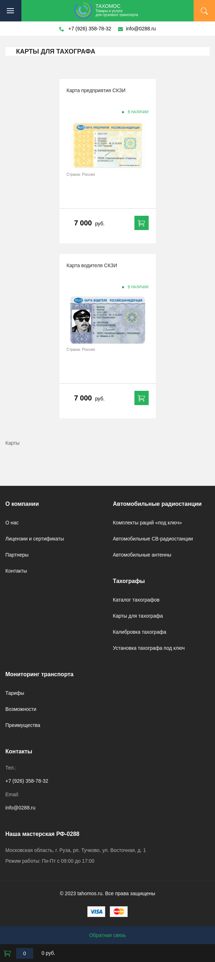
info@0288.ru (141, 28)
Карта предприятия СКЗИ (96, 90)
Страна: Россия (81, 174)
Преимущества (22, 725)
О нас (12, 522)
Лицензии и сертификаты (34, 539)
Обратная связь (107, 935)
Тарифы (14, 693)
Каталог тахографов (136, 600)
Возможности (20, 709)
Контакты (16, 571)
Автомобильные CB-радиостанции (153, 539)
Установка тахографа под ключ (149, 648)
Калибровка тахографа (140, 632)
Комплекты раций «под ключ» (147, 522)
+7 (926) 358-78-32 (89, 28)
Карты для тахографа (138, 616)
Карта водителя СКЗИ (92, 265)
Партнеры (17, 555)
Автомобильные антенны (142, 555)
